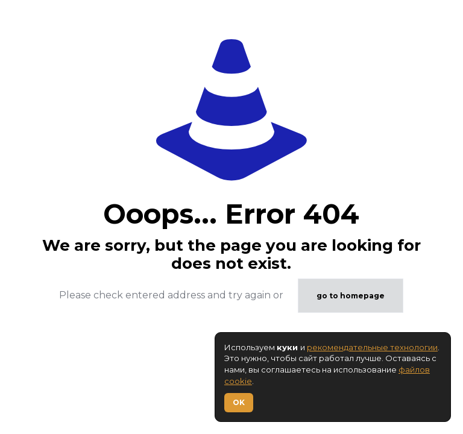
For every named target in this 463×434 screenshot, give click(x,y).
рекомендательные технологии (372, 347)
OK (239, 402)
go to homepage (351, 295)
